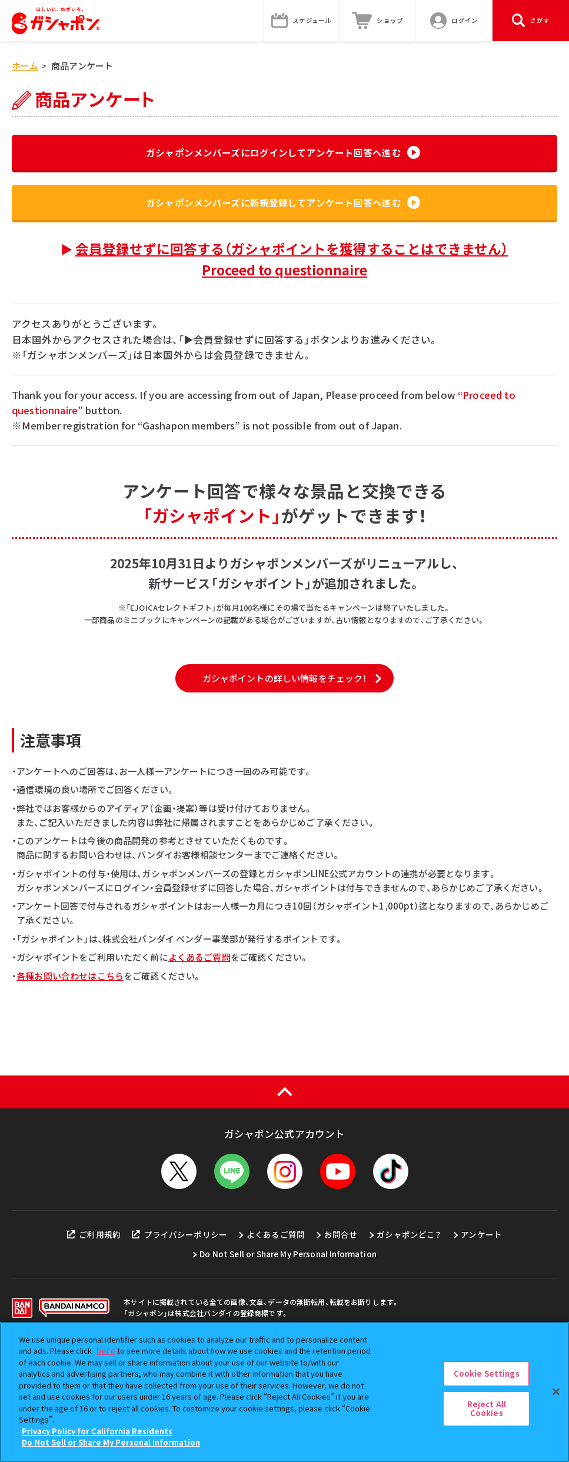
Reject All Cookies (486, 1408)
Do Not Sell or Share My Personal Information (111, 1442)
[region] (284, 1392)
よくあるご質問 (199, 1046)
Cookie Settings (487, 1373)
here (106, 1350)
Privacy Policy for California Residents (97, 1431)
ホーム (25, 65)
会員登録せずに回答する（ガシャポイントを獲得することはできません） (291, 265)
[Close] (556, 1391)
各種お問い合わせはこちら (70, 1064)
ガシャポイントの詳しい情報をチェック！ (284, 767)
